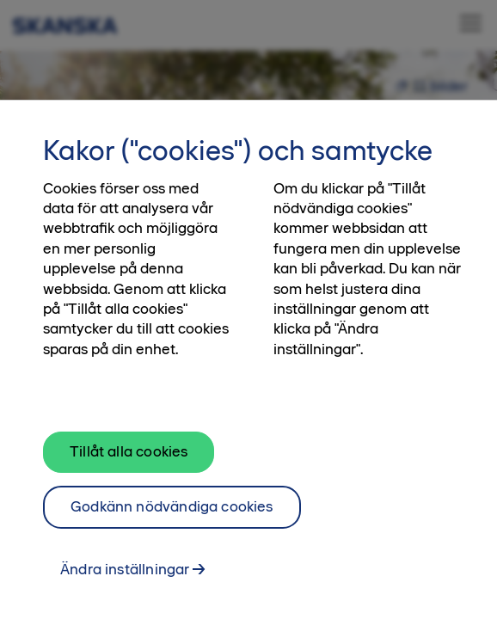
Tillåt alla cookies (128, 461)
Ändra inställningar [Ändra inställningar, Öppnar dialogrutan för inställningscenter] (124, 578)
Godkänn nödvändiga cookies (172, 516)
